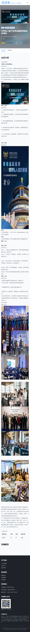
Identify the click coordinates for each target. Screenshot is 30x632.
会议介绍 (3, 50)
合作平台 (3, 565)
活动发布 (3, 579)
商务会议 (3, 575)
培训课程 (3, 577)
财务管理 (13, 513)
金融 (24, 77)
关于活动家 (4, 563)
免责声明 (3, 567)
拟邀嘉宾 (10, 50)
